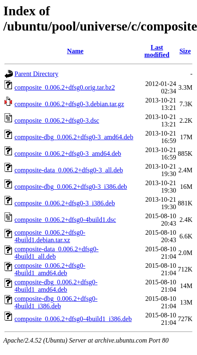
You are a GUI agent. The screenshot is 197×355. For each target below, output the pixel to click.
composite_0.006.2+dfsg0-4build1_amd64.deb (49, 269)
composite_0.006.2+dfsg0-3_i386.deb (64, 203)
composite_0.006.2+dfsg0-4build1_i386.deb (73, 318)
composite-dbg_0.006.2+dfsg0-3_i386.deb (70, 186)
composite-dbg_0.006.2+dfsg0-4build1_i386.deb (55, 302)
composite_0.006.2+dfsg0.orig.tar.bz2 (64, 87)
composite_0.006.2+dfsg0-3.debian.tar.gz (69, 103)
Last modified (157, 51)
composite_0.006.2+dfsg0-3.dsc (56, 120)
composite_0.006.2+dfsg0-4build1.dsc (65, 219)
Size (185, 51)
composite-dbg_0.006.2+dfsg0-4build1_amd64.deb (55, 286)
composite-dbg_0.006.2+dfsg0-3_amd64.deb (73, 137)
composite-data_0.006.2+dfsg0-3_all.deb (68, 170)
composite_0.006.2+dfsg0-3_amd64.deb (67, 153)
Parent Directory (36, 73)
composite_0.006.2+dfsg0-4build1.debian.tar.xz (49, 236)
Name (75, 51)
